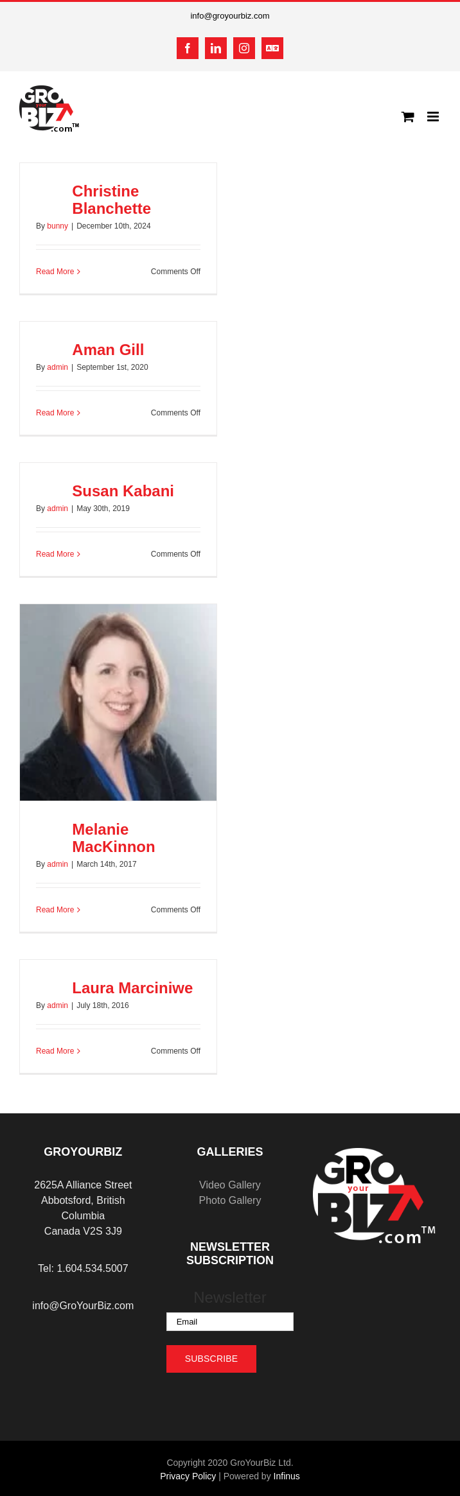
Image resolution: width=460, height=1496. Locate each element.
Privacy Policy (188, 1476)
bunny (57, 226)
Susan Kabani (123, 491)
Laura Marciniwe (132, 987)
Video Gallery (230, 1184)
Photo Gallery (230, 1200)
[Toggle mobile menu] (434, 116)
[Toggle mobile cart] (408, 116)
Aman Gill (108, 349)
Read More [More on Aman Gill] (55, 412)
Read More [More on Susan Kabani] (55, 554)
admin (57, 367)
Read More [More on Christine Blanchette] (55, 271)
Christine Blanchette (111, 199)
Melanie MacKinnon (113, 838)
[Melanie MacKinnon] (118, 702)
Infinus (287, 1476)
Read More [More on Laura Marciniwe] (55, 1051)
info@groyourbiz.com (229, 16)
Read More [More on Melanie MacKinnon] (55, 909)
